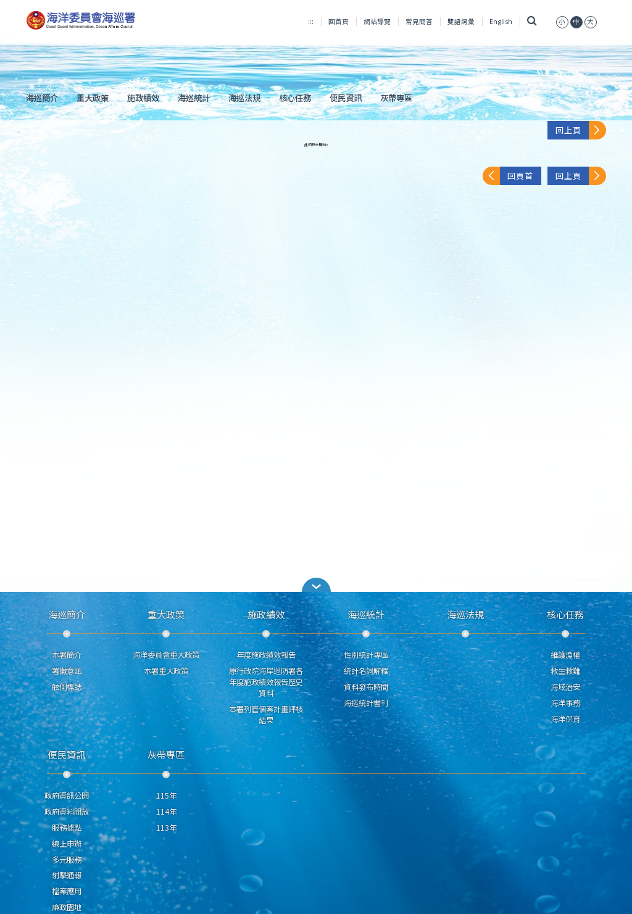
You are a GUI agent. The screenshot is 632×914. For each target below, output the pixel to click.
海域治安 (565, 686)
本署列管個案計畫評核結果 (266, 715)
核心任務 (295, 97)
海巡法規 (244, 97)
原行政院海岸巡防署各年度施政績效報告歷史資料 (266, 682)
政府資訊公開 (66, 795)
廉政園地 (66, 907)
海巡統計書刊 (366, 702)
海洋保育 (565, 719)
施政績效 (143, 97)
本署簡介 (66, 654)
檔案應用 (66, 891)
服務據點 (66, 827)
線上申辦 (66, 843)
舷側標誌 (66, 686)
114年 (166, 811)
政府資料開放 (66, 811)
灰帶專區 (396, 97)
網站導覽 (377, 21)
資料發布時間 (366, 686)
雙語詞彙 (461, 21)
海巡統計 (194, 97)
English (500, 21)
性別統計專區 (366, 654)
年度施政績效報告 (266, 654)
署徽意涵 (66, 670)
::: (311, 21)
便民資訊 (346, 97)
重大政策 (93, 97)
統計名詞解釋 (366, 670)
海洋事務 (565, 702)
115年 (166, 795)
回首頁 (338, 21)
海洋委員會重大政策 (166, 654)
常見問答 (419, 21)
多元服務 (66, 859)
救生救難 (565, 670)
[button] (316, 585)
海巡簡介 (42, 97)
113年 (166, 827)
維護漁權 (565, 654)
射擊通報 (66, 875)
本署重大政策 (166, 670)
